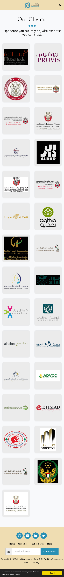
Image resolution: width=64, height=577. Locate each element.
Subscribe (49, 551)
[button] (4, 5)
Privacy (36, 563)
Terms (25, 563)
